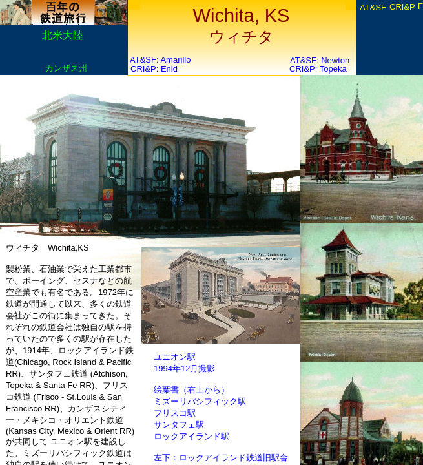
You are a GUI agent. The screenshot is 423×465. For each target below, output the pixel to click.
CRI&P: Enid (154, 69)
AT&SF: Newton (319, 60)
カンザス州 (66, 68)
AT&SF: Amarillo (160, 60)
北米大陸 (62, 35)
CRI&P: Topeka (318, 69)
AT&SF (373, 7)
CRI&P (402, 7)
